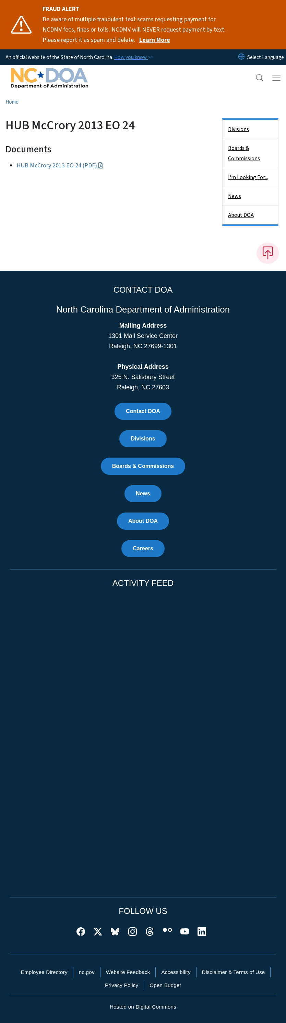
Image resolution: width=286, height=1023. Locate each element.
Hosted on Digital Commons (143, 1007)
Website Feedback (128, 972)
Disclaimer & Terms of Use (233, 972)
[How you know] (133, 57)
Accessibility (175, 972)
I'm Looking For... (248, 177)
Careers (143, 548)
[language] (265, 57)
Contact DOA (143, 411)
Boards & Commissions (244, 153)
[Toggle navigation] (276, 78)
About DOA (241, 215)
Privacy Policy (121, 985)
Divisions (238, 129)
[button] (255, 78)
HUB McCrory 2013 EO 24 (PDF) (60, 165)
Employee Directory (44, 972)
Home (12, 102)
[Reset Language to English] (241, 57)
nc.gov (87, 972)
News (234, 196)
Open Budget (165, 985)
